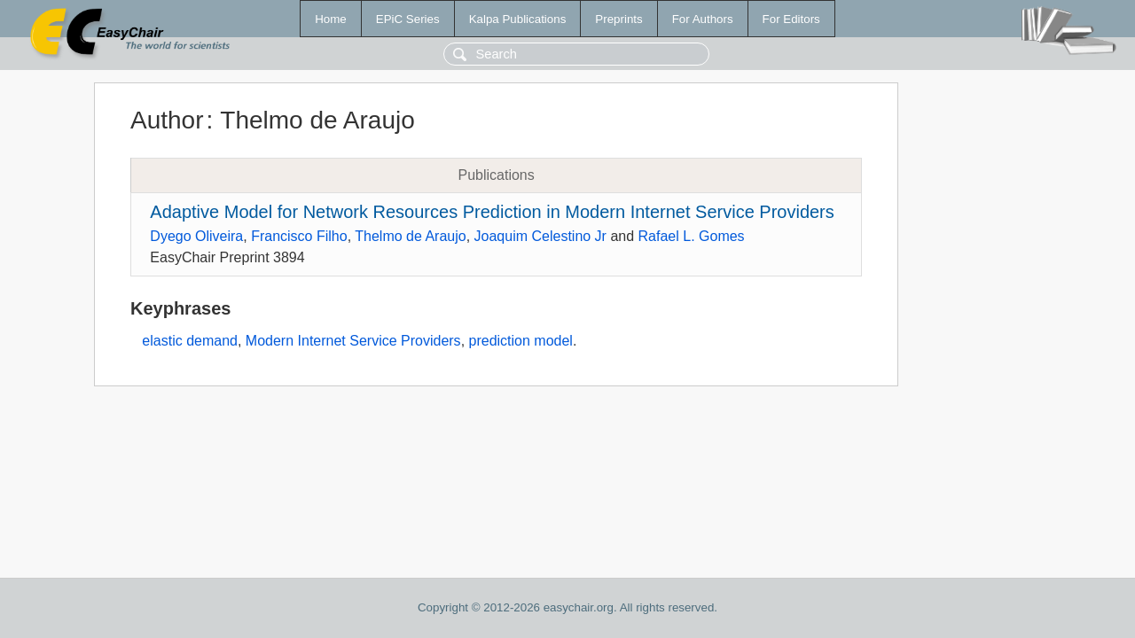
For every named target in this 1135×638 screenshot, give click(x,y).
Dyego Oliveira (196, 236)
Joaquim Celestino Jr (540, 236)
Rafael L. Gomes (691, 236)
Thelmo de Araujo (410, 236)
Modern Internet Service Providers (353, 340)
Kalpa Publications (518, 19)
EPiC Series (408, 19)
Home (331, 19)
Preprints (618, 19)
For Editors (791, 19)
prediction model (521, 340)
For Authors (702, 19)
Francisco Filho (299, 236)
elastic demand (190, 340)
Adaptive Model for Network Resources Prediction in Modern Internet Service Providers (492, 212)
